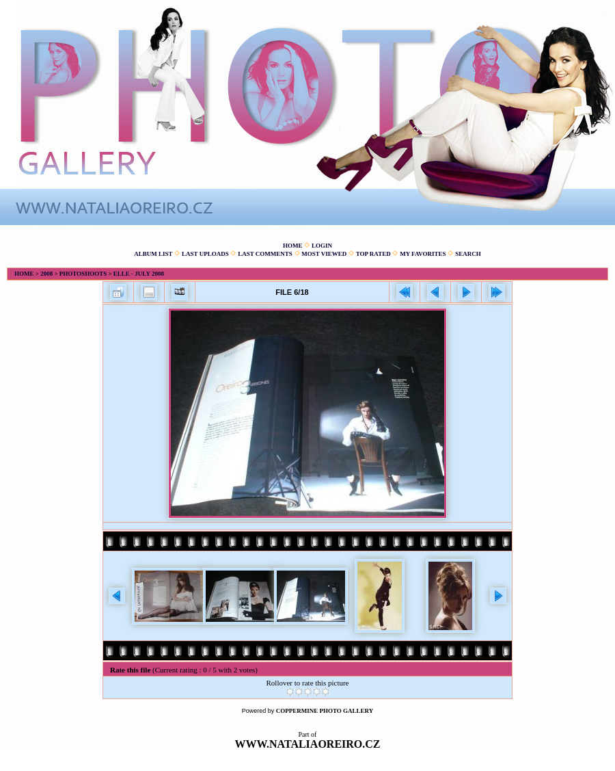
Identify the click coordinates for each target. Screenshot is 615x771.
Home (293, 245)
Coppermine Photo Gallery (325, 710)
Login (322, 245)
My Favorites (423, 253)
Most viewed (323, 253)
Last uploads (205, 253)
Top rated (373, 253)
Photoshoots (83, 273)
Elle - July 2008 (138, 273)
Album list (153, 253)
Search (468, 253)
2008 (46, 273)
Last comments (265, 253)
